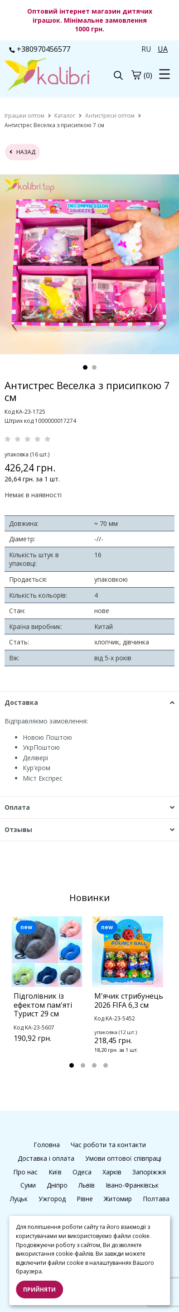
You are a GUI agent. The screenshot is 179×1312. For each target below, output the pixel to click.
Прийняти (39, 1289)
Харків (111, 1172)
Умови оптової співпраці (123, 1158)
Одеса (82, 1172)
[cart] (135, 74)
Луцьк (19, 1198)
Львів (86, 1185)
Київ (55, 1172)
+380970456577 (39, 49)
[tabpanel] (49, 991)
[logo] (47, 75)
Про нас (25, 1172)
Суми (28, 1185)
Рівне (85, 1198)
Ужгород (52, 1198)
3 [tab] (94, 1065)
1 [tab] (85, 367)
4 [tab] (105, 1065)
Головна (47, 1144)
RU (146, 49)
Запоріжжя (149, 1172)
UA (163, 49)
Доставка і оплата (46, 1158)
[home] (24, 115)
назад (22, 152)
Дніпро (57, 1185)
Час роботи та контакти (108, 1144)
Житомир (118, 1198)
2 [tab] (94, 367)
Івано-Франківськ (132, 1185)
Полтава (156, 1198)
